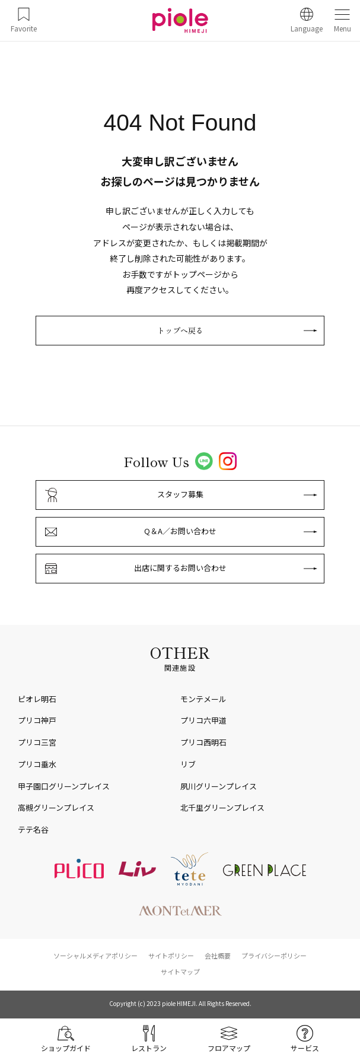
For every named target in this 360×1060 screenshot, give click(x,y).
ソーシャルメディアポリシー (95, 955)
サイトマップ (180, 971)
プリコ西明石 (203, 742)
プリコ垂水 (37, 764)
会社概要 (218, 955)
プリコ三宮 (37, 742)
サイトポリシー (171, 955)
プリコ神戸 (37, 720)
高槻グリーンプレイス (56, 807)
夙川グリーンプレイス (218, 786)
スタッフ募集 (180, 494)
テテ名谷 (33, 829)
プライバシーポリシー (274, 955)
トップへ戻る (180, 330)
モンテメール (203, 698)
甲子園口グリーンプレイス (64, 786)
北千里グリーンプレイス (222, 807)
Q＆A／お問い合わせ (180, 531)
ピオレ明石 (37, 698)
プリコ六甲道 (203, 720)
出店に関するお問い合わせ (180, 567)
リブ (188, 764)
